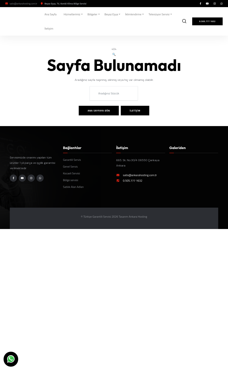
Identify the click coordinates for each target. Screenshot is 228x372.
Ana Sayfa (50, 14)
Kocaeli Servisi (71, 173)
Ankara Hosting (138, 216)
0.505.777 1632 (132, 180)
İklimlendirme (133, 14)
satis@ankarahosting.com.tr (23, 3)
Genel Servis (70, 166)
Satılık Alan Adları (73, 187)
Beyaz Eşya (111, 14)
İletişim (49, 28)
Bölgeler (92, 14)
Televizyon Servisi (159, 14)
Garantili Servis (72, 160)
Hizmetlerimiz (72, 14)
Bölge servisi (70, 180)
